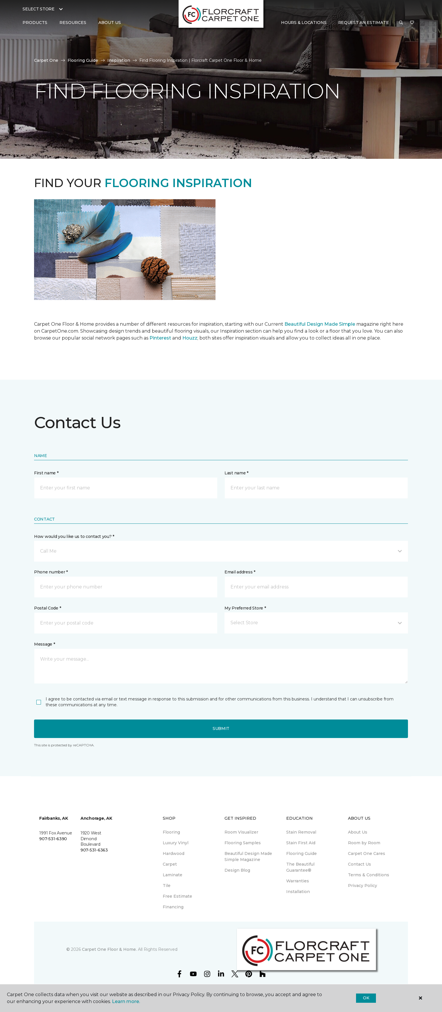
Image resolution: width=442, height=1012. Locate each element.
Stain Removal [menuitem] (301, 832)
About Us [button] (109, 22)
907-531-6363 (94, 850)
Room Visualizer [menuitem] (241, 832)
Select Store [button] (39, 9)
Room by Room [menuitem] (364, 842)
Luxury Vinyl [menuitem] (175, 842)
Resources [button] (72, 22)
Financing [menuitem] (173, 907)
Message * (44, 644)
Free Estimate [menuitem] (177, 896)
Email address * (239, 572)
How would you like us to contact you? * (74, 536)
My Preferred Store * (245, 608)
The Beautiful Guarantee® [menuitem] (300, 867)
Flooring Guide (83, 60)
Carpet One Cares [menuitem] (366, 853)
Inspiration (118, 60)
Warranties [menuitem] (297, 881)
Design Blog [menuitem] (237, 870)
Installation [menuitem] (298, 891)
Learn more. (126, 1001)
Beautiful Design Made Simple (319, 324)
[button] (401, 22)
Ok (366, 997)
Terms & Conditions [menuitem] (368, 874)
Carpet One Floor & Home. (109, 949)
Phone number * (51, 572)
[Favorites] (412, 22)
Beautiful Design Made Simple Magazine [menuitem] (248, 856)
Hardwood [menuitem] (173, 853)
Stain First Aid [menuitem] (300, 842)
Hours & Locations (303, 22)
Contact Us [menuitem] (359, 864)
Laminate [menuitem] (172, 874)
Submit (221, 728)
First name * (46, 473)
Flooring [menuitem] (171, 832)
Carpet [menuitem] (170, 864)
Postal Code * (47, 608)
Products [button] (35, 22)
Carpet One (46, 60)
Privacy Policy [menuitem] (362, 885)
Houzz (189, 338)
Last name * (236, 473)
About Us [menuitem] (357, 832)
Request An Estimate (363, 22)
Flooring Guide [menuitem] (301, 853)
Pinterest (160, 338)
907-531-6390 (53, 838)
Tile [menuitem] (167, 885)
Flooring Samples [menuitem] (242, 842)
